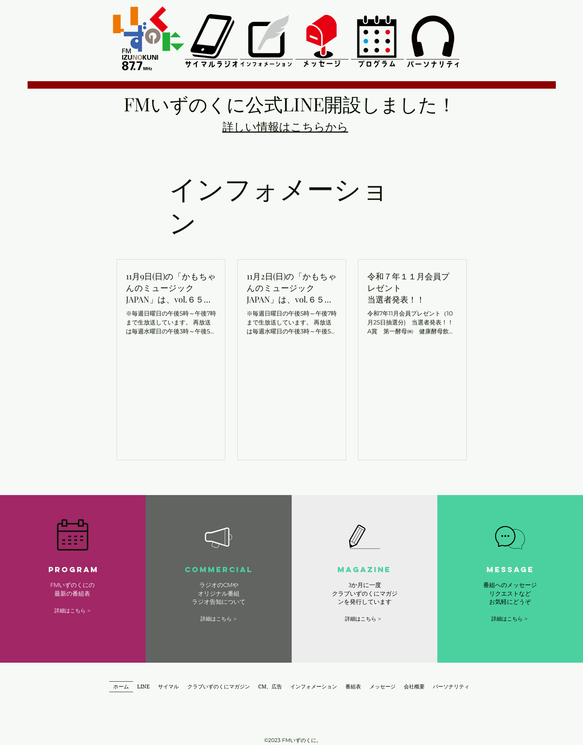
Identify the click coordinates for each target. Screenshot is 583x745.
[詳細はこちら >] (72, 610)
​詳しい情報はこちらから (285, 126)
